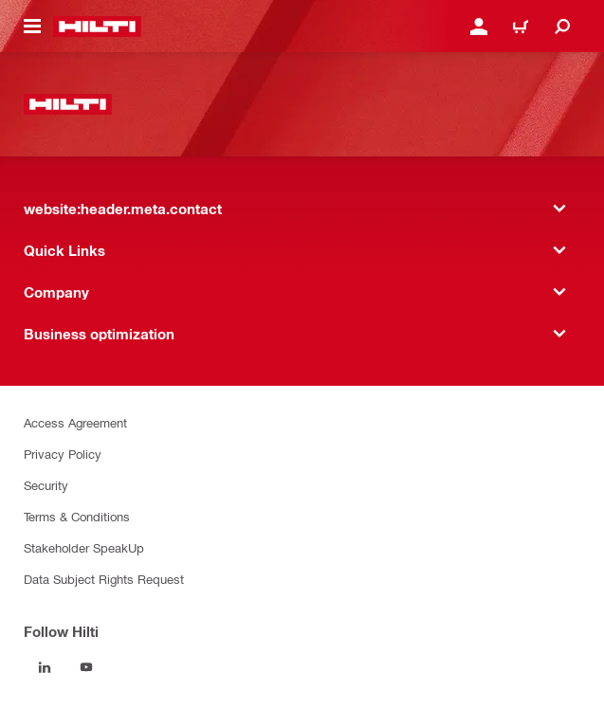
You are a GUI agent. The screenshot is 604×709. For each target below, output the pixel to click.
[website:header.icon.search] (562, 26)
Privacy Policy (62, 453)
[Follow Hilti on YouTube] (86, 667)
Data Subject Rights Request (104, 579)
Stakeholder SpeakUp (84, 547)
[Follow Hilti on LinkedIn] (44, 667)
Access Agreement (75, 422)
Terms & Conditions (77, 516)
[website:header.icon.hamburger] (32, 26)
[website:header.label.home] (97, 26)
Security (46, 485)
